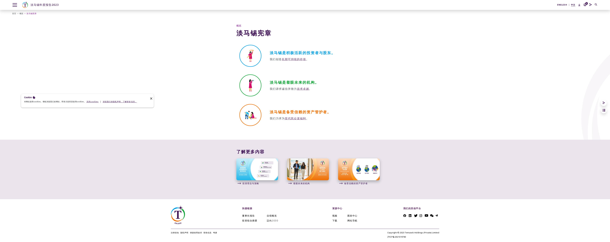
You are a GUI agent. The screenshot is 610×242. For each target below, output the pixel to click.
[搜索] (596, 4)
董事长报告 (248, 215)
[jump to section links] (604, 110)
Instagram (421, 215)
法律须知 (175, 232)
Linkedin (411, 215)
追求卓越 (303, 89)
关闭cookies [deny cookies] (92, 101)
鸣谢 (215, 232)
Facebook (405, 215)
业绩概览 (272, 215)
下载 (334, 220)
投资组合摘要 (249, 220)
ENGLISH (562, 4)
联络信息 (208, 232)
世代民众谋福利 (295, 118)
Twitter (416, 215)
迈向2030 (272, 220)
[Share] (604, 103)
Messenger (432, 215)
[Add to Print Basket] (585, 4)
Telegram (437, 215)
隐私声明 (184, 232)
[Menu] (15, 4)
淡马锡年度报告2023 (40, 5)
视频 (334, 215)
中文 (573, 4)
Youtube (427, 215)
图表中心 (352, 215)
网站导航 (352, 220)
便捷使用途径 (196, 232)
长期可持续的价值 (294, 59)
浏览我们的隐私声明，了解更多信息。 (120, 101)
